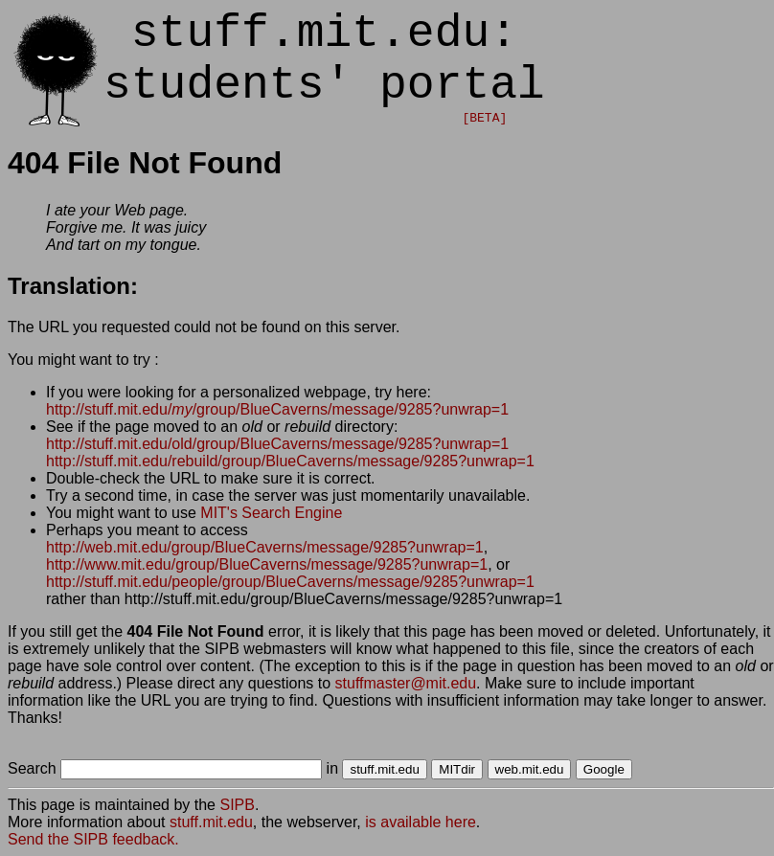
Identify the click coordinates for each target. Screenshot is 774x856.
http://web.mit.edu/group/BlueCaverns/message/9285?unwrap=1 (265, 547)
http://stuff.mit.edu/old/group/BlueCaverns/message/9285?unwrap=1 (277, 444)
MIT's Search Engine (271, 513)
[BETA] (484, 118)
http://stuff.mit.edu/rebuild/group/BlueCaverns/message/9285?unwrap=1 (290, 461)
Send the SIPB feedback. (93, 839)
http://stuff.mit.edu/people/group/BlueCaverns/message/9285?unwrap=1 (290, 582)
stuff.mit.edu (211, 822)
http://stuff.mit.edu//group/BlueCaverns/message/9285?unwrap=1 (277, 409)
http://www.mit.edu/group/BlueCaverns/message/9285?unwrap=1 (267, 564)
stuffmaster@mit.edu (406, 683)
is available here (420, 822)
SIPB (236, 805)
